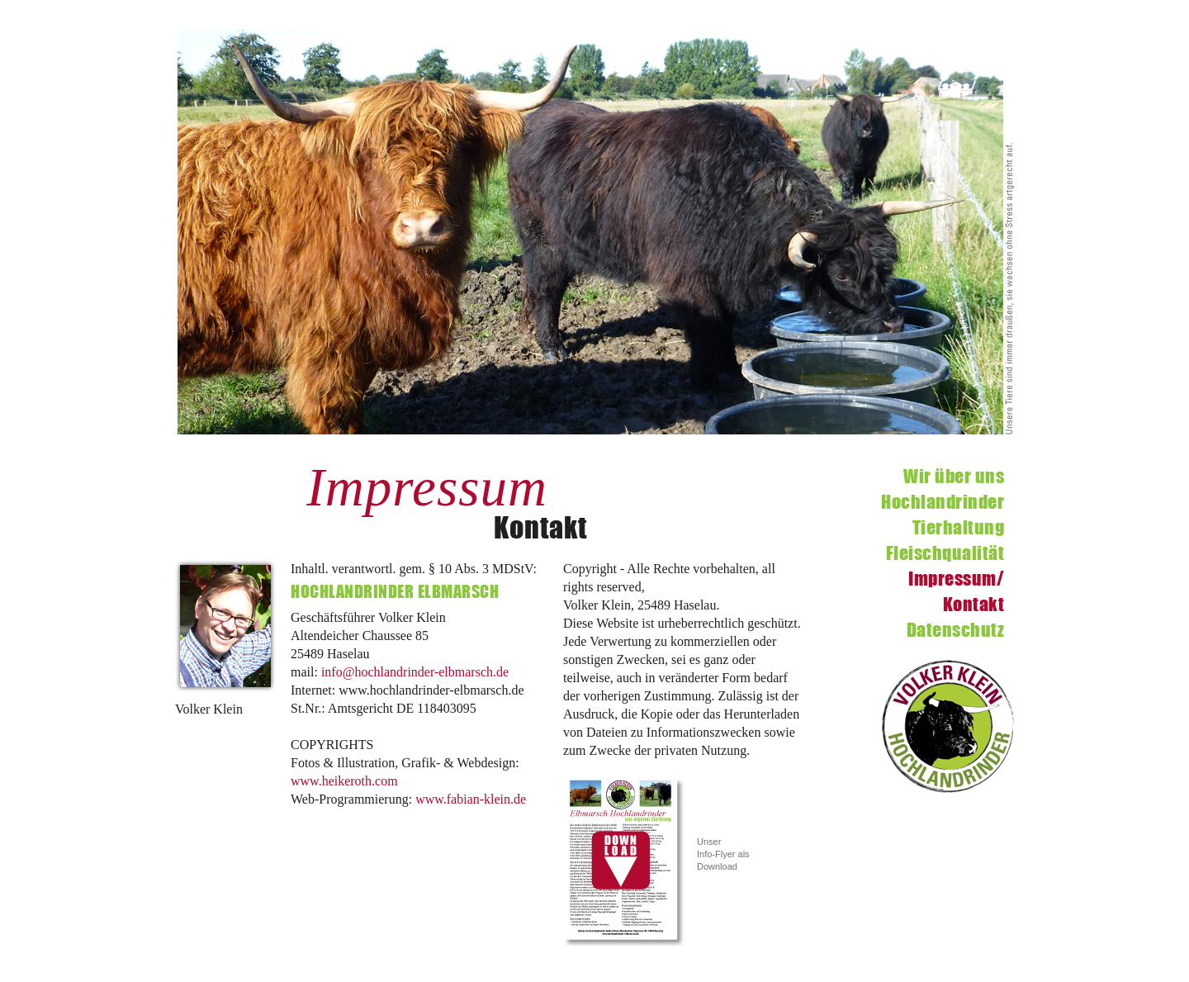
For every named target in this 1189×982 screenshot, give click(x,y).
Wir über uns (953, 476)
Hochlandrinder (942, 502)
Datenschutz (956, 630)
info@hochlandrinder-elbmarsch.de (415, 672)
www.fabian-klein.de (470, 799)
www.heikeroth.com (344, 781)
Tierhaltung (958, 527)
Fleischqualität (945, 553)
